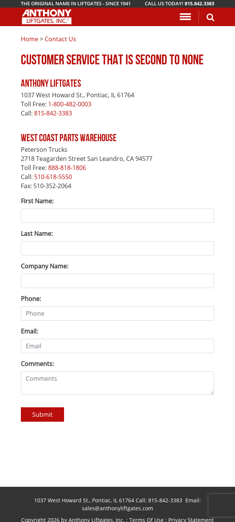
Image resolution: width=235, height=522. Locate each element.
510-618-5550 (53, 177)
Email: (29, 331)
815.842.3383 (199, 3)
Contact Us (60, 39)
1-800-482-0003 (69, 104)
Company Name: (44, 266)
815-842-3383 (53, 113)
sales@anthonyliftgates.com (117, 508)
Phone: (31, 299)
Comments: (37, 364)
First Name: (37, 201)
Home (29, 39)
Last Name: (37, 233)
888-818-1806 (67, 168)
